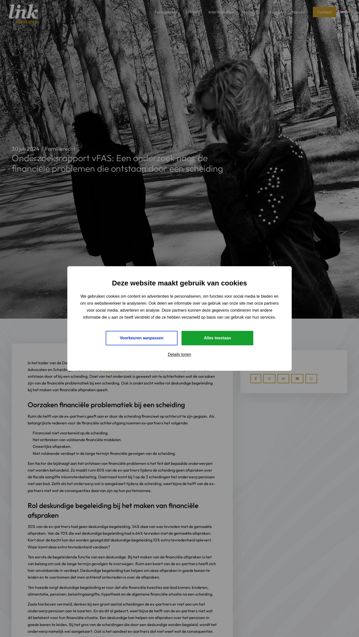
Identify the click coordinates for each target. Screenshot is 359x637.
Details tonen (179, 354)
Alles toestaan (217, 338)
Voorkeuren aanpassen (142, 338)
